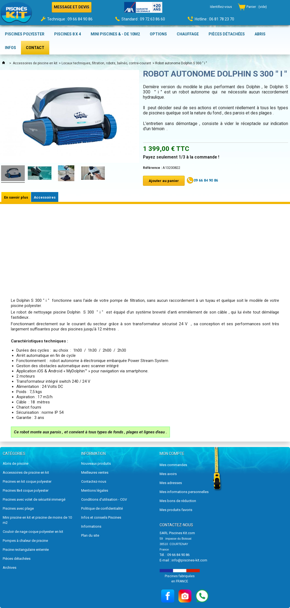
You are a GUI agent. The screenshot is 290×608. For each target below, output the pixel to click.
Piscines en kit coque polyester (27, 481)
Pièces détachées (16, 559)
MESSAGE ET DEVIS (71, 7)
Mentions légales (94, 490)
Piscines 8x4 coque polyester (25, 490)
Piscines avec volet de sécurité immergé (34, 499)
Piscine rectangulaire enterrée (26, 550)
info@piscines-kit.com (189, 560)
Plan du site (90, 535)
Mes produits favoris (176, 510)
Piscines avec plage (18, 508)
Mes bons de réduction (178, 501)
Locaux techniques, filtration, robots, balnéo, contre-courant (106, 63)
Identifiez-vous (221, 7)
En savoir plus (16, 197)
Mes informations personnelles (184, 492)
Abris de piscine (15, 463)
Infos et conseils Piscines (101, 517)
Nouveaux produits (96, 463)
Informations (91, 526)
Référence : (152, 168)
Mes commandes (173, 465)
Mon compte (172, 453)
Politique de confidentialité (102, 508)
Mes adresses (171, 483)
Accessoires (45, 197)
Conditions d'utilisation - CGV (104, 499)
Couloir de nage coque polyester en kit (33, 532)
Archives (9, 568)
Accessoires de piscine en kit (35, 63)
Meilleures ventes (94, 472)
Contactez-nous (93, 481)
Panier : (256, 7)
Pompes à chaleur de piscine (25, 541)
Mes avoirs (168, 474)
